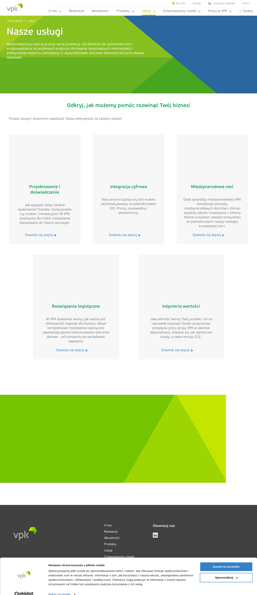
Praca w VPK (220, 11)
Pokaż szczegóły (59, 587)
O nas (55, 11)
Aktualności (100, 11)
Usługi (149, 11)
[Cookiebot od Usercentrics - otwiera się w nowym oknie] (24, 588)
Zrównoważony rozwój (182, 11)
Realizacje (76, 11)
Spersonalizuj (226, 570)
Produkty (125, 11)
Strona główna (15, 21)
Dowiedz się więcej (41, 235)
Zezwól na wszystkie (226, 560)
